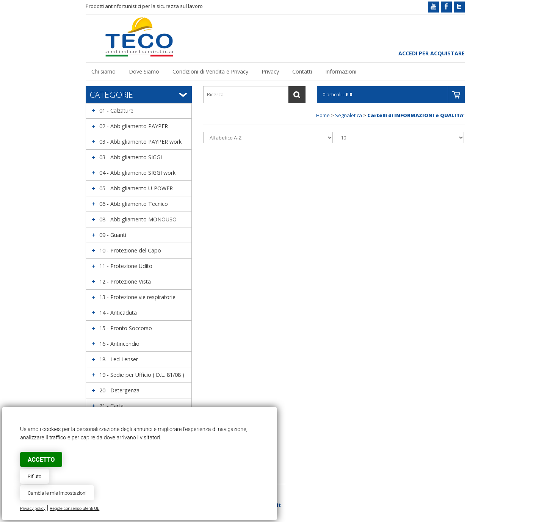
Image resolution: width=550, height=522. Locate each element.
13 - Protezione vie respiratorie (137, 297)
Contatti (302, 71)
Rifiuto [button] (34, 476)
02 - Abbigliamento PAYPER (133, 126)
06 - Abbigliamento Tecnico (133, 203)
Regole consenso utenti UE (74, 508)
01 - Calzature (116, 110)
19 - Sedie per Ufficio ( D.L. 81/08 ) (141, 374)
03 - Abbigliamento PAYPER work (140, 141)
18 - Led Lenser (118, 359)
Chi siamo (103, 71)
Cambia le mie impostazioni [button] (57, 493)
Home (323, 115)
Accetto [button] (41, 459)
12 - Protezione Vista (125, 281)
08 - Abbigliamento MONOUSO (138, 219)
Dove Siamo (144, 71)
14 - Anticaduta (118, 312)
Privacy (270, 71)
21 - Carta (111, 405)
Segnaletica (348, 115)
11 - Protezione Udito (125, 266)
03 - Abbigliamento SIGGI (130, 157)
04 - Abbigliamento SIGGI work (137, 172)
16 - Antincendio (119, 343)
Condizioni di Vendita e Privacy (210, 71)
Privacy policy (32, 508)
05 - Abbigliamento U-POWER (136, 188)
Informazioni (340, 71)
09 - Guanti (112, 234)
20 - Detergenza (119, 390)
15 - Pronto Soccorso (125, 328)
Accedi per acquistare (431, 53)
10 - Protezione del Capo (130, 250)
